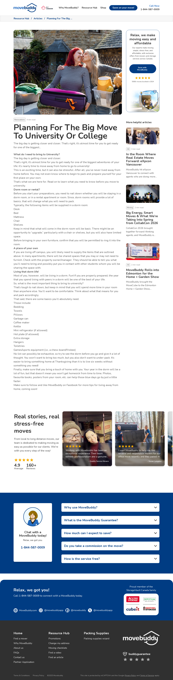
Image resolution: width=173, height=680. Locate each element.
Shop (103, 7)
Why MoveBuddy (23, 643)
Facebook (72, 385)
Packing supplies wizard (96, 638)
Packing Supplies (96, 633)
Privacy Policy (38, 675)
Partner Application (24, 662)
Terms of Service (147, 675)
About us (18, 647)
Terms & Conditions (22, 675)
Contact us (19, 657)
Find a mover (20, 638)
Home (18, 633)
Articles (38, 18)
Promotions (54, 638)
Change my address (58, 643)
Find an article (55, 657)
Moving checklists (57, 647)
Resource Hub (89, 7)
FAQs (16, 652)
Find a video (54, 652)
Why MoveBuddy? (69, 7)
